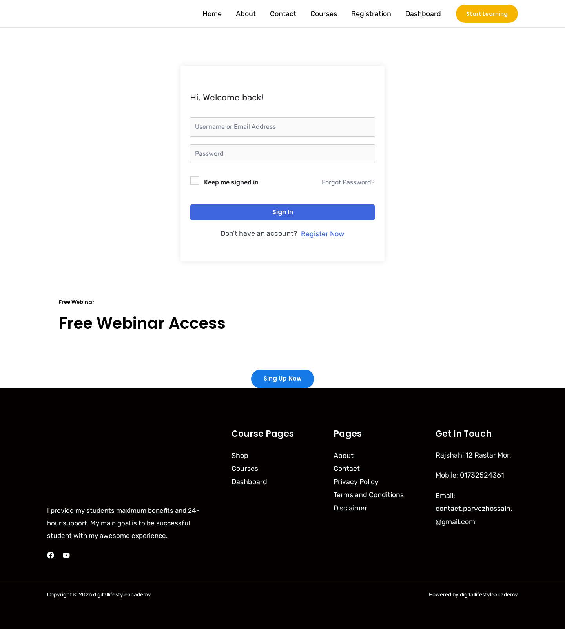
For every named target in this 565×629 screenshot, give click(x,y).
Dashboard (423, 13)
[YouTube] (66, 555)
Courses (323, 13)
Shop (239, 455)
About (246, 13)
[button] (487, 14)
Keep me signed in (231, 182)
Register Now (322, 234)
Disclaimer (350, 507)
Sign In (282, 212)
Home (212, 13)
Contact (283, 13)
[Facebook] (50, 555)
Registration (371, 13)
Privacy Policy (356, 481)
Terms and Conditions (369, 494)
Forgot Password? (348, 182)
